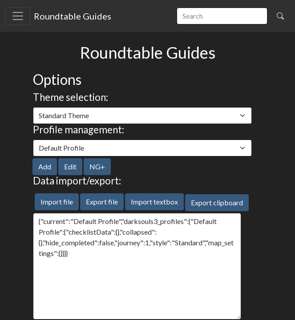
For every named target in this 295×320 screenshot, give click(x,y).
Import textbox (154, 201)
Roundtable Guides (72, 16)
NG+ (97, 166)
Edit (70, 166)
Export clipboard (217, 202)
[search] (222, 16)
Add (44, 166)
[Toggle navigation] (17, 16)
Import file (56, 201)
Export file (102, 201)
